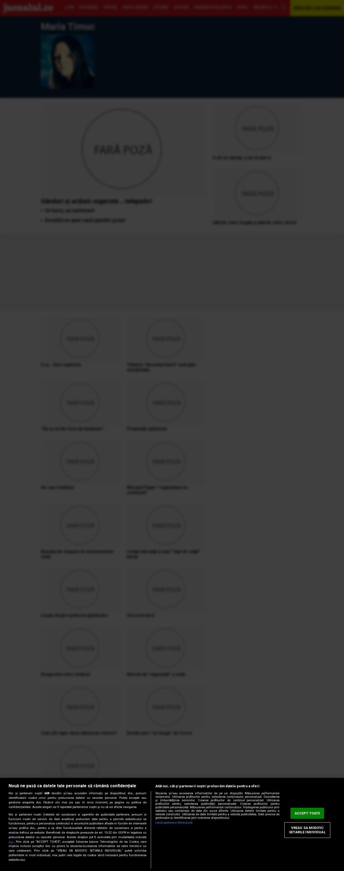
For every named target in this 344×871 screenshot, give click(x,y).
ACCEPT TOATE (307, 813)
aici (11, 842)
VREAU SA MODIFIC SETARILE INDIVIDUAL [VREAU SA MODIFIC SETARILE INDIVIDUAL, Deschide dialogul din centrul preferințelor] (307, 830)
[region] (172, 824)
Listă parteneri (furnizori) (173, 822)
